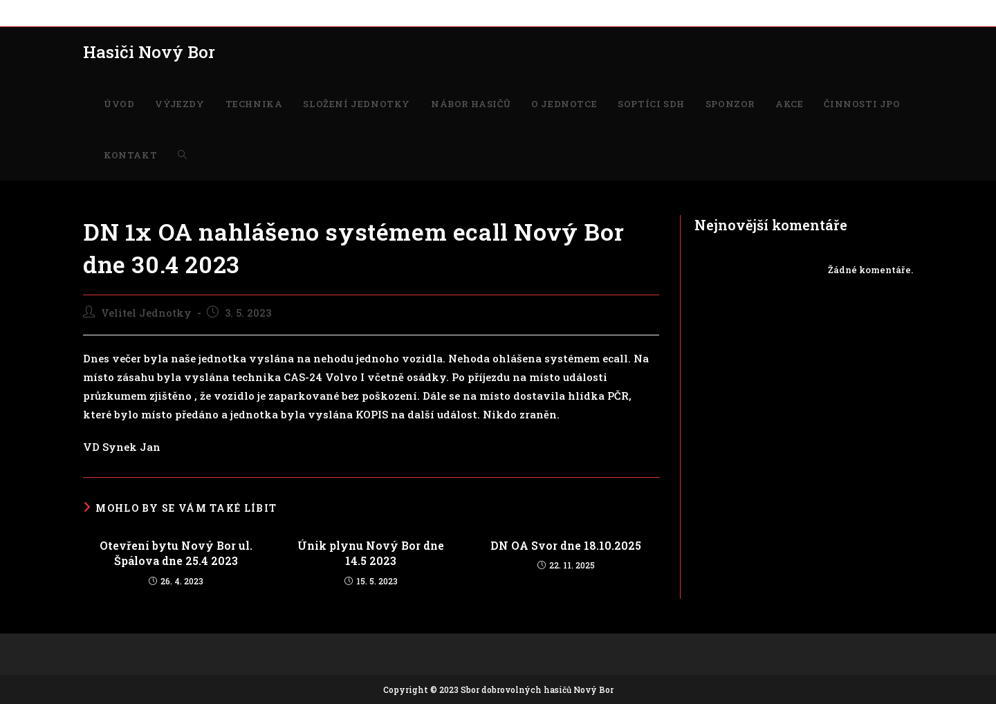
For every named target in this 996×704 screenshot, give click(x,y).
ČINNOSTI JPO (666, 12)
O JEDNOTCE (440, 12)
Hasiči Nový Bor (149, 52)
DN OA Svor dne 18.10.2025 (565, 545)
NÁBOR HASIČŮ (367, 12)
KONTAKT (731, 12)
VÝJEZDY (141, 12)
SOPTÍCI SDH (507, 12)
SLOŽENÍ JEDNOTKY (277, 12)
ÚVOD (96, 12)
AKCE (612, 12)
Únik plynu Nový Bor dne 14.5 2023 (370, 553)
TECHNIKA (197, 12)
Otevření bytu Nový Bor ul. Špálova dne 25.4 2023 (176, 553)
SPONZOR (567, 12)
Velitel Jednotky (146, 312)
